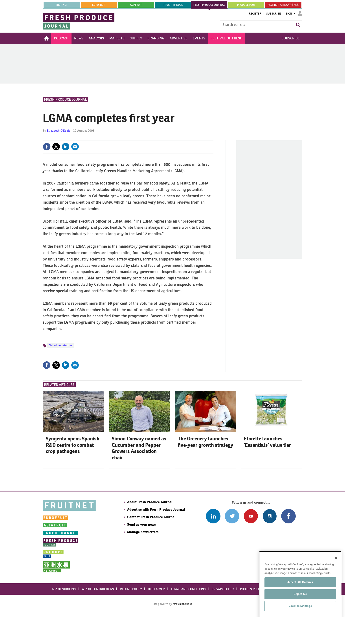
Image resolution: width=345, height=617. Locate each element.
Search (297, 24)
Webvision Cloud (182, 604)
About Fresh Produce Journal (149, 502)
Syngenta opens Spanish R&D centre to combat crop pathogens (72, 445)
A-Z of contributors (98, 589)
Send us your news (141, 524)
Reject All (300, 610)
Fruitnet (62, 5)
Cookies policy (251, 589)
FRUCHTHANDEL (173, 5)
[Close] (336, 574)
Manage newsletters (142, 532)
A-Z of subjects (64, 589)
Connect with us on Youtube (251, 516)
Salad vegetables (60, 345)
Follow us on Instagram (269, 516)
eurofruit (99, 5)
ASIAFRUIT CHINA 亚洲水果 (283, 5)
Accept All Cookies (300, 598)
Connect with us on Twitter (232, 516)
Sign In (290, 13)
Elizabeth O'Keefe (58, 131)
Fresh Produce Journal (65, 99)
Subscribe (273, 13)
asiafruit (136, 5)
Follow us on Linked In (213, 516)
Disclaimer (156, 589)
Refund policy (131, 589)
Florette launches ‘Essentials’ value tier (267, 441)
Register (255, 13)
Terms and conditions (188, 589)
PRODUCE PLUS (246, 5)
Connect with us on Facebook (288, 516)
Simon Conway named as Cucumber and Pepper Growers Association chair (139, 448)
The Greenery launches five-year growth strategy (205, 441)
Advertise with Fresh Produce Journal (156, 509)
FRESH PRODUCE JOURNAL (209, 5)
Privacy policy (223, 589)
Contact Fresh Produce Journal (151, 517)
